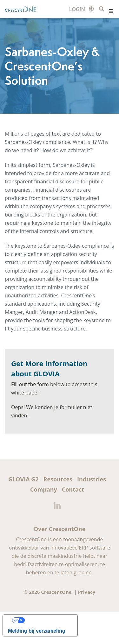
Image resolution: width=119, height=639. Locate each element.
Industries (91, 479)
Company (43, 489)
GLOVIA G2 (23, 479)
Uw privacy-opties (46, 620)
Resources (57, 479)
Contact (73, 489)
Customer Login (77, 9)
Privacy (87, 592)
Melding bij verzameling (36, 631)
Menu (111, 11)
